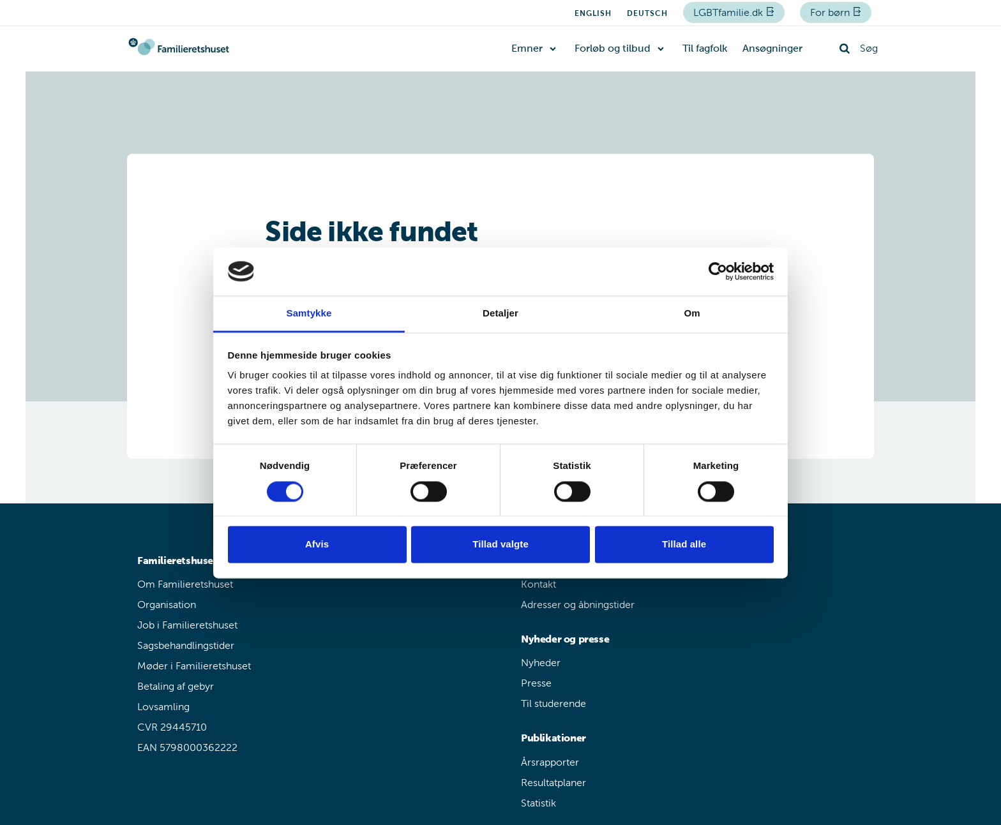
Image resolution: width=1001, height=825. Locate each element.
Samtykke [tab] (309, 313)
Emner (527, 48)
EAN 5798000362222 (187, 747)
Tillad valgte (500, 544)
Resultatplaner (553, 782)
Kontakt (538, 584)
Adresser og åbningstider (578, 604)
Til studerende (553, 703)
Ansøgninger (772, 48)
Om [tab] (692, 313)
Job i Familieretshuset (187, 625)
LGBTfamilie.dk (729, 12)
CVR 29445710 (172, 727)
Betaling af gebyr (175, 686)
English (593, 13)
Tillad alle (684, 544)
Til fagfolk (704, 48)
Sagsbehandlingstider (185, 645)
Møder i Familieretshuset (194, 665)
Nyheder (541, 662)
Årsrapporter (550, 762)
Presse (536, 683)
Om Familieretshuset (185, 584)
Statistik (538, 803)
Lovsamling (163, 706)
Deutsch (647, 13)
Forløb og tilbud (613, 48)
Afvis (317, 544)
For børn (831, 12)
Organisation (166, 604)
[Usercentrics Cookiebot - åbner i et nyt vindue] (718, 271)
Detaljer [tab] (500, 313)
